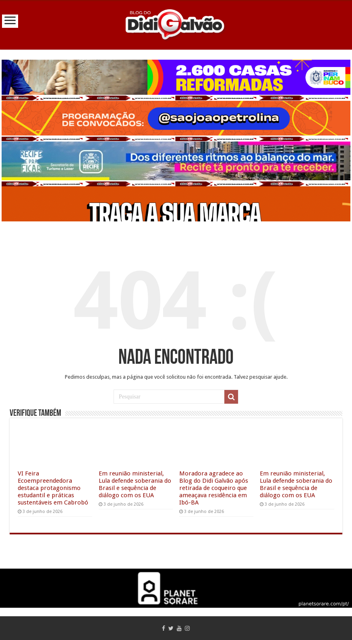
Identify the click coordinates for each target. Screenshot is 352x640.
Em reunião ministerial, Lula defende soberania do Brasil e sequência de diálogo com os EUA (135, 484)
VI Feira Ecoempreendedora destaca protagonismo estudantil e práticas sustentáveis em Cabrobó (53, 488)
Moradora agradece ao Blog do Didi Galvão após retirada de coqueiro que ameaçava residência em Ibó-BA (213, 488)
